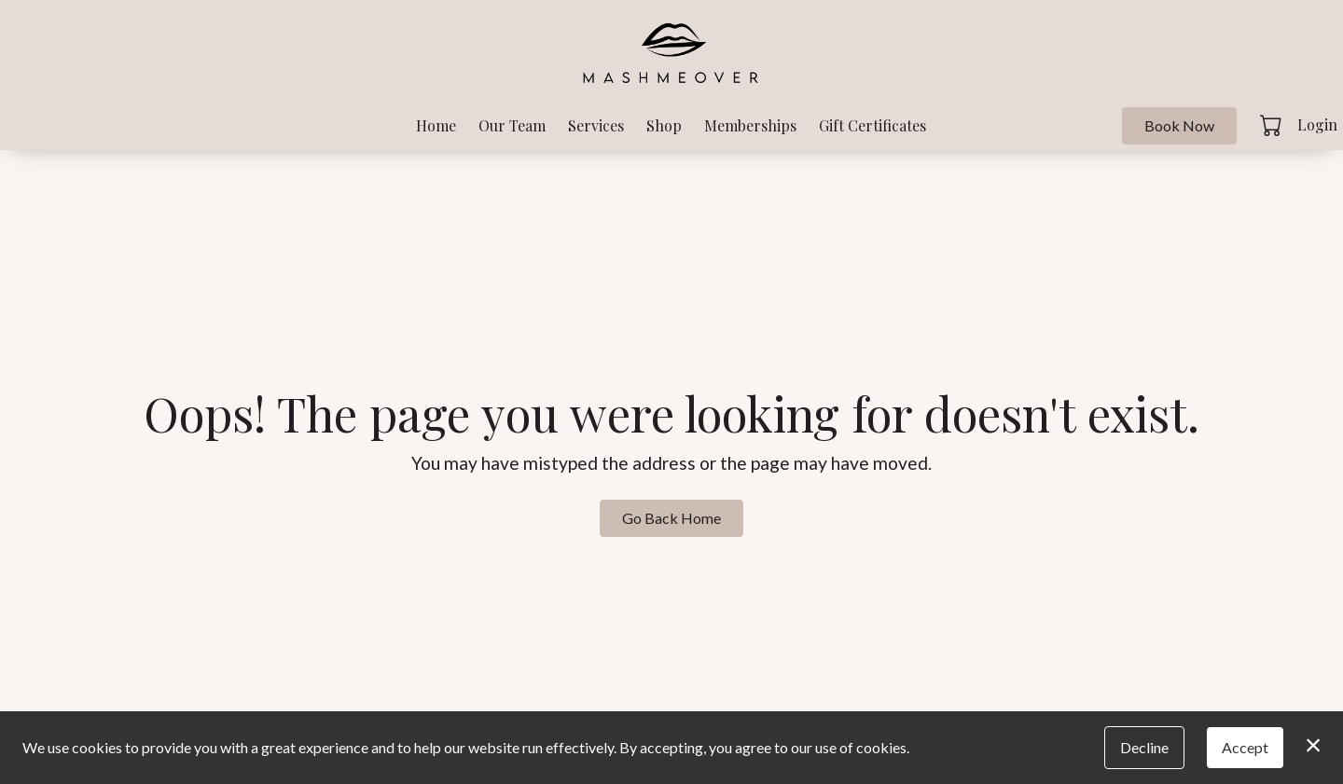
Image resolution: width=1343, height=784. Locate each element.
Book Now (1179, 125)
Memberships (750, 125)
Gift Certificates (872, 125)
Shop (664, 125)
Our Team (512, 125)
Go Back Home (671, 518)
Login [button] (1317, 124)
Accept (1245, 747)
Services (596, 125)
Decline (1144, 747)
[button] (1272, 125)
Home (436, 125)
